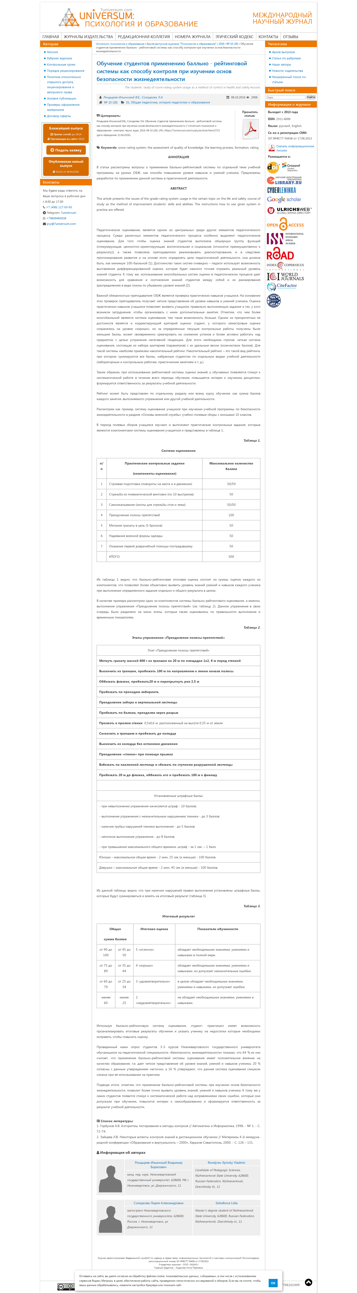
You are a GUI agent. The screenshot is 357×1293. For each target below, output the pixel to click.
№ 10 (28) (111, 102)
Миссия (52, 52)
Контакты (268, 36)
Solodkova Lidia (227, 1203)
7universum (59, 212)
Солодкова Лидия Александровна (158, 1203)
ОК (273, 1283)
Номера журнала (193, 36)
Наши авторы (281, 64)
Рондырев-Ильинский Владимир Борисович (158, 1164)
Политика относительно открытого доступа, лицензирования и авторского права (64, 84)
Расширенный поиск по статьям (289, 79)
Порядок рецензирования (65, 70)
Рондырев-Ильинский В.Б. (121, 97)
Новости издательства (287, 70)
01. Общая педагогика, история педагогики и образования (168, 102)
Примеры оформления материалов (63, 107)
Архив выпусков (283, 52)
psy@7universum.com (59, 224)
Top (308, 1282)
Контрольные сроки (61, 64)
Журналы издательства (88, 36)
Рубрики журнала (59, 58)
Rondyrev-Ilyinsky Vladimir (226, 1162)
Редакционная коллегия (144, 36)
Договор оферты (59, 116)
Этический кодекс (234, 36)
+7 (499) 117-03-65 (57, 207)
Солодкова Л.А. (152, 97)
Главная (50, 36)
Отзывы (290, 36)
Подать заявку (66, 150)
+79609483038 (54, 218)
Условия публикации (61, 98)
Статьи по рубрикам (286, 58)
